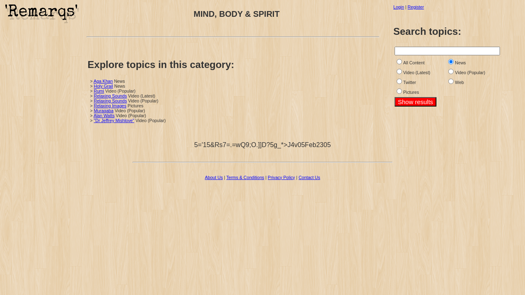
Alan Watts (104, 115)
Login (398, 7)
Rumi (99, 90)
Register (416, 7)
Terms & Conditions (245, 177)
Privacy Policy (281, 177)
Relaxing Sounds (110, 95)
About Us (214, 177)
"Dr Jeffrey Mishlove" (114, 120)
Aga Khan (103, 81)
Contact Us (309, 177)
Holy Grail (103, 86)
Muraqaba (104, 110)
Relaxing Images (110, 105)
